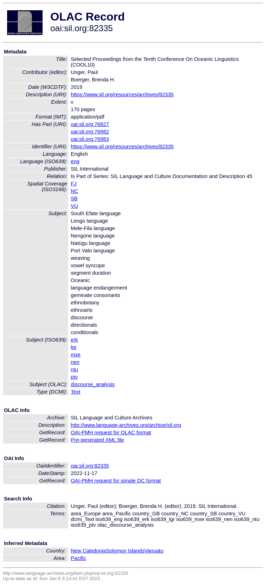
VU (74, 206)
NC (74, 191)
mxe (76, 354)
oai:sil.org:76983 (90, 139)
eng (75, 161)
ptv (74, 377)
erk (74, 340)
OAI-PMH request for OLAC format (111, 432)
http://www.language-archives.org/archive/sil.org (126, 425)
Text (76, 392)
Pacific (78, 558)
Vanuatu (154, 551)
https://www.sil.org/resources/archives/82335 (122, 94)
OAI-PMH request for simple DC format (116, 480)
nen (75, 362)
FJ (74, 184)
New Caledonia (88, 551)
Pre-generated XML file (97, 440)
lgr (74, 347)
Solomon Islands (125, 551)
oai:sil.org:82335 (90, 466)
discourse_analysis (93, 384)
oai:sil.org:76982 (90, 131)
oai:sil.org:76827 (90, 124)
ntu (74, 369)
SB (74, 198)
